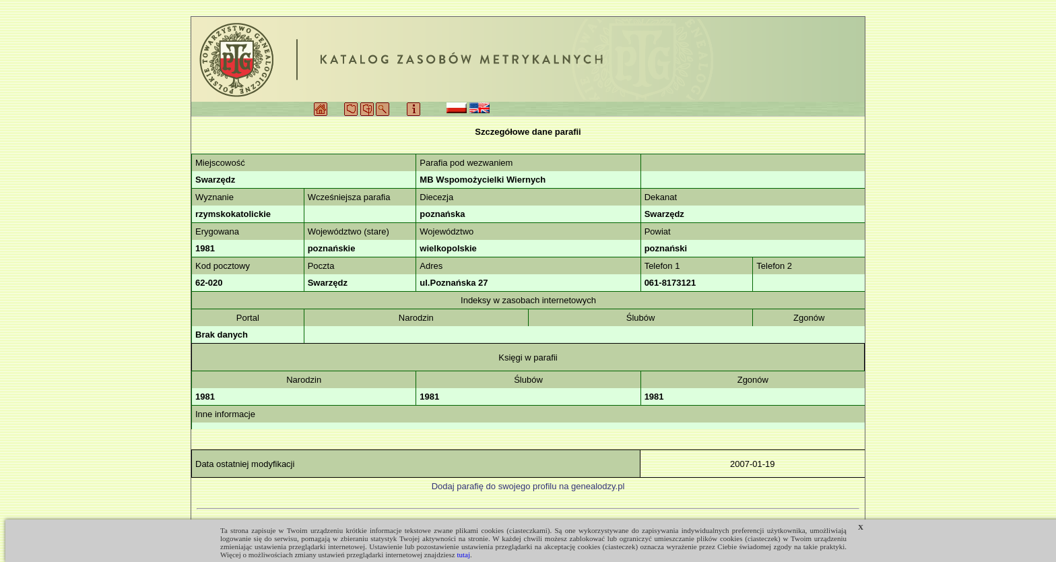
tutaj (463, 555)
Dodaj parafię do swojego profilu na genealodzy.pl (528, 486)
